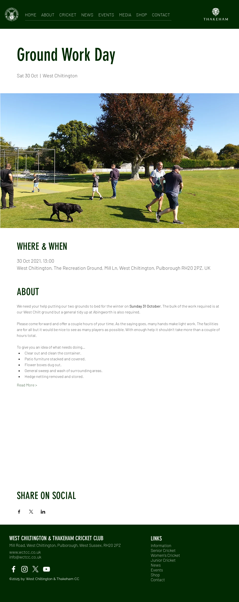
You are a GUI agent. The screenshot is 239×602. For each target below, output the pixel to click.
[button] (48, 14)
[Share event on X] (31, 512)
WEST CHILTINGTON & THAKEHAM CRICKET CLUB (56, 538)
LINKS (156, 538)
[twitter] (35, 569)
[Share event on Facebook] (19, 512)
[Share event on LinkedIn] (43, 512)
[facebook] (13, 569)
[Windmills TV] (46, 569)
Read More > (27, 385)
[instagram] (24, 569)
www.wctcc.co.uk (25, 552)
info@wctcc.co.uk (25, 556)
